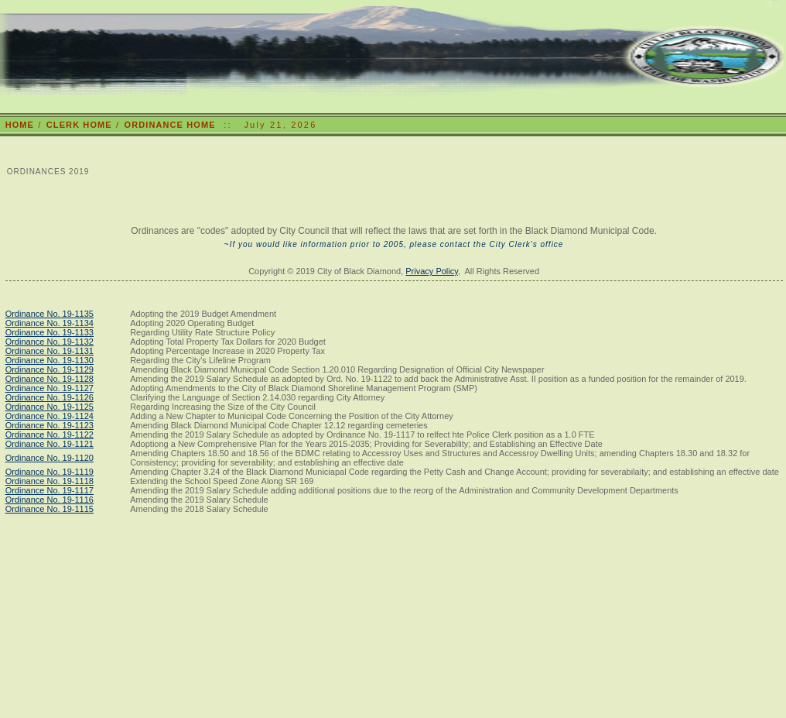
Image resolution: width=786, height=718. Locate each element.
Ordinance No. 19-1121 (49, 443)
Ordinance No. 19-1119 (49, 471)
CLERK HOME (79, 124)
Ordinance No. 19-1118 (49, 481)
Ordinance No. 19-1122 (49, 434)
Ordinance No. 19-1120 (49, 457)
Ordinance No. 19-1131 (49, 351)
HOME (19, 124)
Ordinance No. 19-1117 (49, 490)
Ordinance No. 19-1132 (49, 341)
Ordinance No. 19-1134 (49, 323)
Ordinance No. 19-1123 (49, 425)
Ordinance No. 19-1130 (49, 360)
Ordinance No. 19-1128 (49, 378)
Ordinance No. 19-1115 (49, 509)
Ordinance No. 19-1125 (49, 406)
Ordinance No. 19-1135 (49, 313)
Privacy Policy (431, 271)
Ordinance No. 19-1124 (49, 416)
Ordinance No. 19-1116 (49, 499)
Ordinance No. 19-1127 (49, 388)
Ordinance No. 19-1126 (49, 397)
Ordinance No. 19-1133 (49, 332)
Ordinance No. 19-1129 (49, 369)
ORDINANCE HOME (170, 124)
